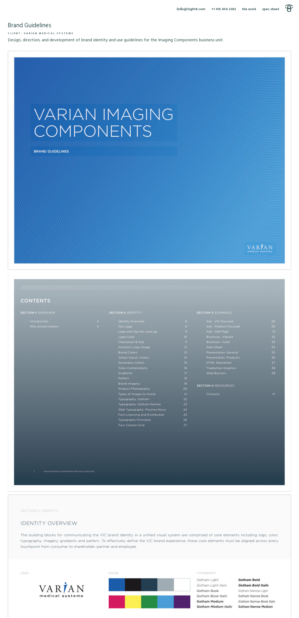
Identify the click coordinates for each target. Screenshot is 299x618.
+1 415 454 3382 (223, 9)
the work (249, 9)
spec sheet (270, 9)
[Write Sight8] (191, 9)
